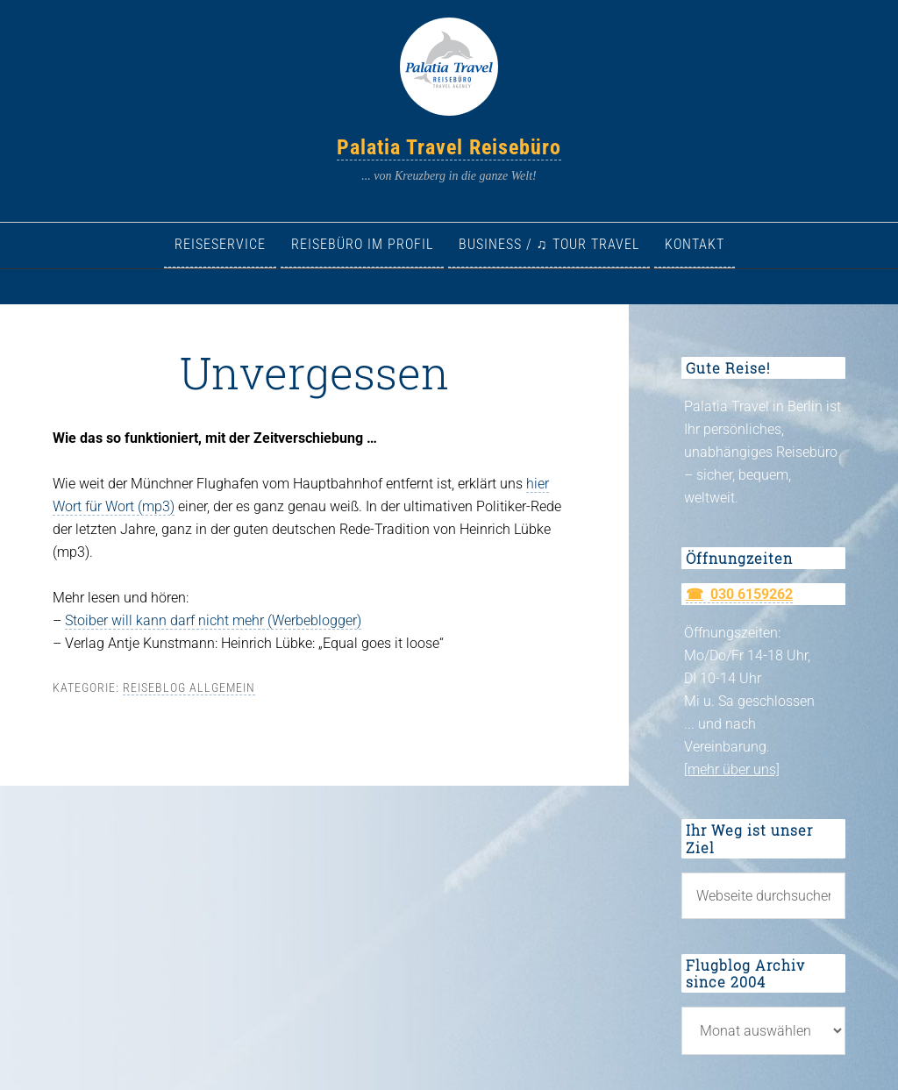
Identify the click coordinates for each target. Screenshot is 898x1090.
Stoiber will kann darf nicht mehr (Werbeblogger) (213, 620)
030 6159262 (751, 594)
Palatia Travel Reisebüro (449, 147)
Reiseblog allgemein (189, 687)
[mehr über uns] (732, 769)
